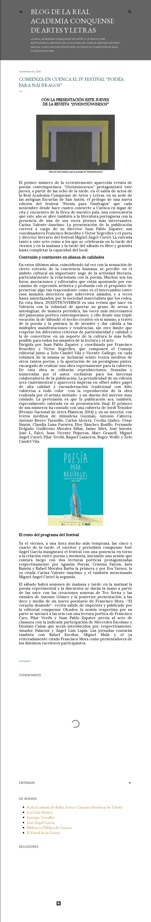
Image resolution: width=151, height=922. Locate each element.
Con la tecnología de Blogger (75, 903)
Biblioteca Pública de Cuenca (49, 827)
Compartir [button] (25, 660)
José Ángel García (40, 822)
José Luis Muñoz (40, 812)
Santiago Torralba (40, 817)
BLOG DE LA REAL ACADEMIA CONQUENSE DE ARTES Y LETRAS (72, 21)
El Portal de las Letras (43, 832)
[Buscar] (129, 11)
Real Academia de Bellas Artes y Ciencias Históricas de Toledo (74, 807)
